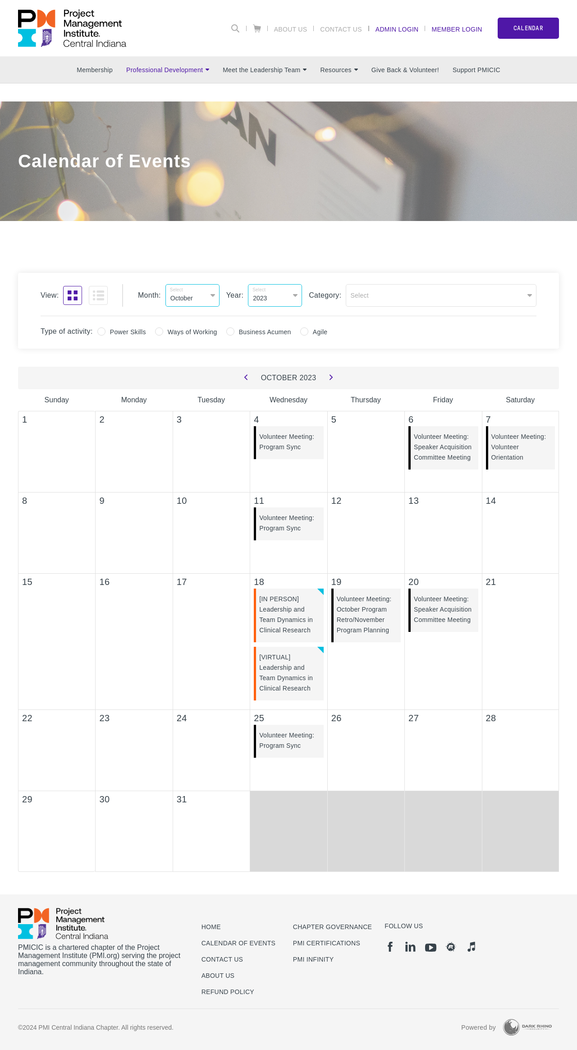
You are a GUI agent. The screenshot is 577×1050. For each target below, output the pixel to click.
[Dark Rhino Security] (527, 1027)
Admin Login (397, 29)
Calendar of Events (238, 943)
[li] (410, 947)
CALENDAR (528, 28)
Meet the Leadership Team (265, 70)
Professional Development (167, 70)
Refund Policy (227, 991)
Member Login (456, 29)
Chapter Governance (332, 926)
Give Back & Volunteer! (405, 70)
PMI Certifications (326, 943)
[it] (471, 947)
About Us (290, 29)
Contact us (222, 959)
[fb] (390, 947)
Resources (338, 70)
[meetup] (451, 947)
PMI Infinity (313, 959)
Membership (95, 70)
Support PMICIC (476, 70)
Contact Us (341, 29)
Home (211, 926)
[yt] (430, 948)
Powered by (478, 1027)
